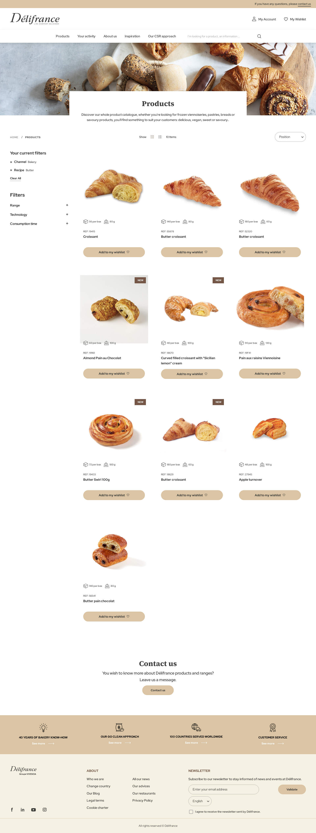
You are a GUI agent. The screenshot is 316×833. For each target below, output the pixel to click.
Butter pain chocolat (98, 601)
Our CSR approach (162, 36)
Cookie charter (97, 808)
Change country (98, 786)
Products (62, 36)
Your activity (86, 36)
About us (110, 36)
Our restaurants (143, 793)
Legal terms (95, 800)
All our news (141, 779)
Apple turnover (250, 479)
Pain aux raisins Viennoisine (259, 358)
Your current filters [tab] (28, 153)
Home (14, 137)
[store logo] (34, 18)
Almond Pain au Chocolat (102, 358)
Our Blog (93, 793)
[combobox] (226, 36)
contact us (304, 4)
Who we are (95, 779)
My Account (267, 19)
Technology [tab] (18, 215)
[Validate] (292, 789)
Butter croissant (173, 237)
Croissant (90, 237)
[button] (114, 252)
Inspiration (132, 36)
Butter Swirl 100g (96, 479)
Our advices (141, 786)
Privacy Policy (142, 800)
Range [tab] (15, 205)
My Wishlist (298, 19)
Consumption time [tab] (23, 224)
